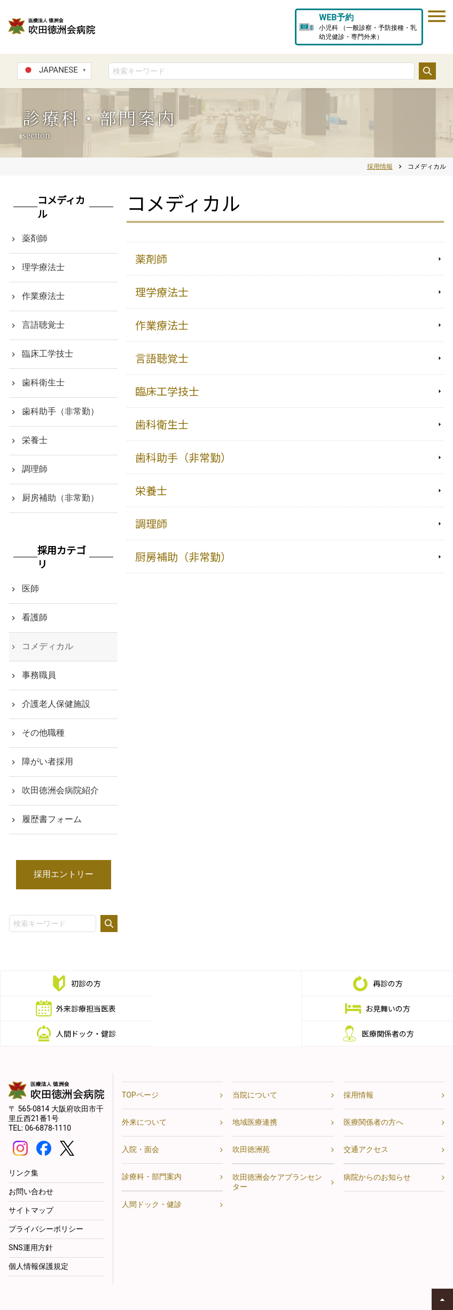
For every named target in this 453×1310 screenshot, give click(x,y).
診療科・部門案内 (152, 1151)
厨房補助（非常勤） (183, 556)
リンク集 (23, 1147)
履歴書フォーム (52, 819)
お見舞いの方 (86, 1008)
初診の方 (86, 983)
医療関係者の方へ (373, 1097)
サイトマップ (31, 1185)
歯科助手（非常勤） (183, 457)
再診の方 (237, 983)
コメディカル (47, 646)
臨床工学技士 (167, 391)
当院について (254, 1070)
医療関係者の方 (388, 1008)
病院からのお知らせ (377, 1152)
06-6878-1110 (48, 1103)
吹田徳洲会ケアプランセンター (277, 1157)
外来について (144, 1097)
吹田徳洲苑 (251, 1124)
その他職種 (43, 733)
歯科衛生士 (162, 424)
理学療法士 (162, 291)
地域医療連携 (254, 1097)
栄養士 (151, 490)
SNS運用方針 (31, 1222)
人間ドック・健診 (237, 1008)
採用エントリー (63, 874)
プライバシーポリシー (46, 1203)
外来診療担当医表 (388, 983)
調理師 (151, 523)
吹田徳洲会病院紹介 (60, 790)
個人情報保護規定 (38, 1241)
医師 (30, 588)
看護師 (35, 617)
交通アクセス (365, 1124)
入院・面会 (140, 1124)
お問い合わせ (31, 1166)
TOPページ (140, 1070)
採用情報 (358, 1070)
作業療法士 (162, 325)
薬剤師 (151, 258)
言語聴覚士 (162, 358)
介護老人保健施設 (56, 704)
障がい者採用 (47, 761)
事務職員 (39, 675)
